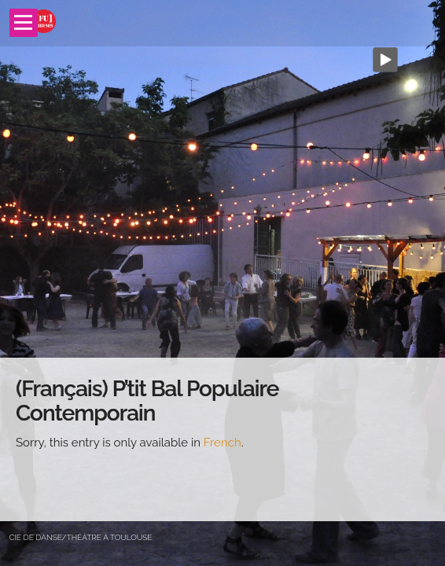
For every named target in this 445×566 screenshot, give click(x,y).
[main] (222, 439)
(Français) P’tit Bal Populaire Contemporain (147, 401)
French (222, 443)
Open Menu (23, 23)
